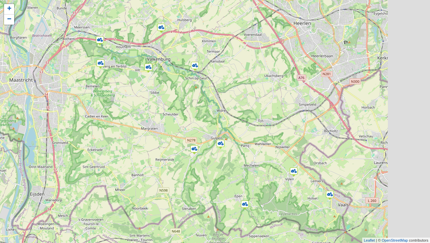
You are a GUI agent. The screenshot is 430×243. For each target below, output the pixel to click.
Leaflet (369, 240)
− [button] (9, 20)
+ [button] (9, 9)
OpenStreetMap (395, 240)
